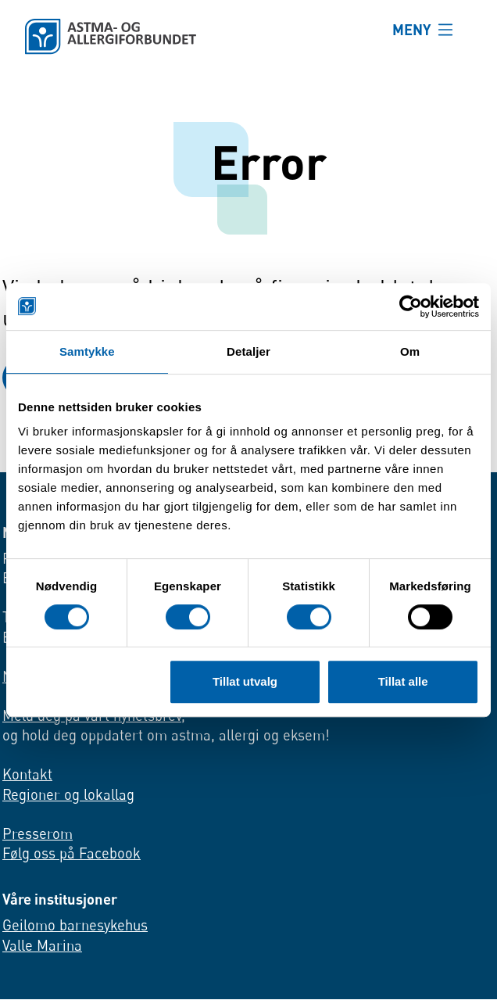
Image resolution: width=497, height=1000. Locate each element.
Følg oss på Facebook (71, 853)
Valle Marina (42, 945)
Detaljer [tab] (248, 351)
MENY (411, 29)
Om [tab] (410, 351)
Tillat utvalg (245, 681)
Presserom (37, 833)
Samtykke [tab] (87, 351)
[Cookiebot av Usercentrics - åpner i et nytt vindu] (410, 306)
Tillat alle (403, 681)
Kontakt (27, 774)
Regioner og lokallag (68, 794)
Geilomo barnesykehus (75, 925)
